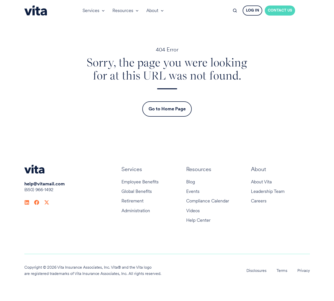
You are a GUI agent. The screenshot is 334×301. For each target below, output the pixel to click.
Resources (122, 10)
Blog (190, 181)
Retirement (132, 200)
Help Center (198, 220)
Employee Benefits (140, 181)
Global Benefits (136, 191)
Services (91, 10)
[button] (234, 10)
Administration (135, 210)
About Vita (261, 181)
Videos (193, 210)
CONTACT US (280, 10)
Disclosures (256, 270)
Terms (282, 270)
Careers (258, 200)
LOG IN (252, 10)
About (152, 10)
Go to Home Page (167, 108)
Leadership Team (268, 191)
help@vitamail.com (44, 183)
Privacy (303, 270)
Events (192, 191)
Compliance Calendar (207, 200)
